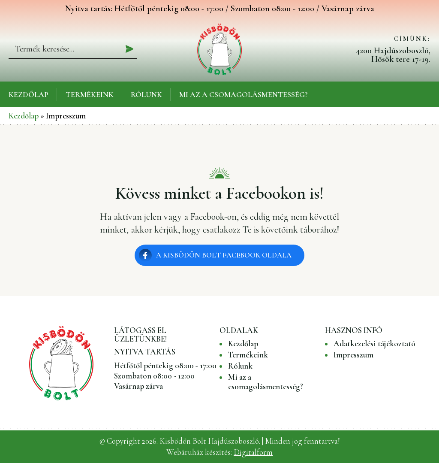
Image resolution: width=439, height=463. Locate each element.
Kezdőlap (28, 94)
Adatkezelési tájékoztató (374, 343)
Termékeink (90, 94)
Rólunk (146, 94)
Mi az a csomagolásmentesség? (243, 94)
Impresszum (353, 355)
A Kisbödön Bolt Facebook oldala (224, 255)
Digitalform (253, 452)
